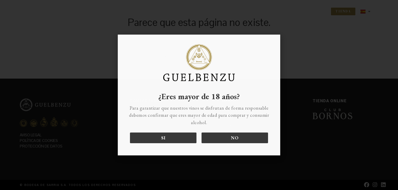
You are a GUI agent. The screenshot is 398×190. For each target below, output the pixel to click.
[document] (199, 95)
